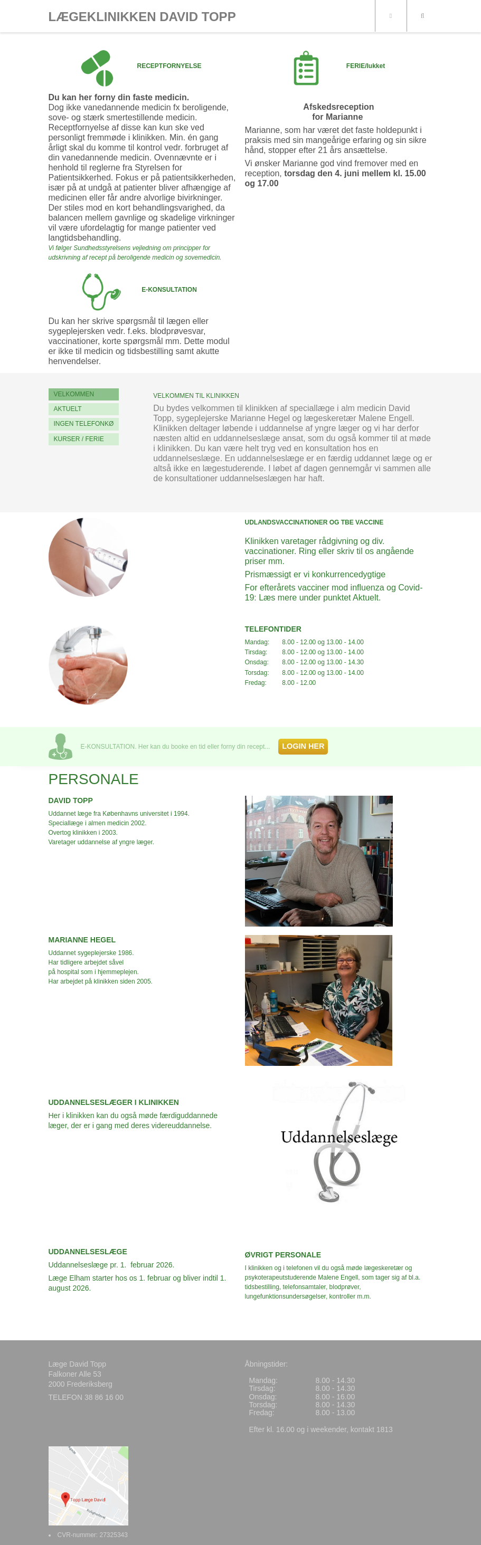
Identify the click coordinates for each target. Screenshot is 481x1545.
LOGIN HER (303, 746)
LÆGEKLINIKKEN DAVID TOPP (142, 17)
